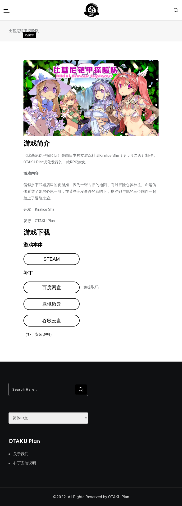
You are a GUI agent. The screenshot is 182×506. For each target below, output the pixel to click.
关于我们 (20, 454)
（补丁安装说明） (38, 334)
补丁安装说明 (24, 463)
